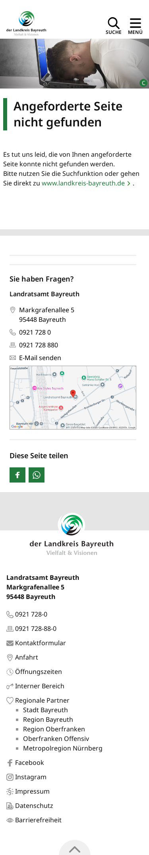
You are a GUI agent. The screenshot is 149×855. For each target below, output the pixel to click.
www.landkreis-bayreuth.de (83, 183)
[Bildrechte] (140, 80)
